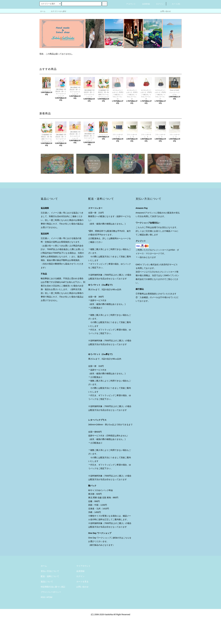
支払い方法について (50, 571)
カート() (174, 4)
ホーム (42, 11)
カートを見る (82, 581)
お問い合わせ (164, 11)
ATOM (49, 597)
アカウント (129, 4)
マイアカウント (83, 566)
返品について (47, 581)
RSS (43, 597)
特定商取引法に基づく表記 (53, 587)
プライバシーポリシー (51, 592)
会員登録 (144, 4)
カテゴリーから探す (56, 11)
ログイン (158, 4)
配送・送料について (50, 576)
